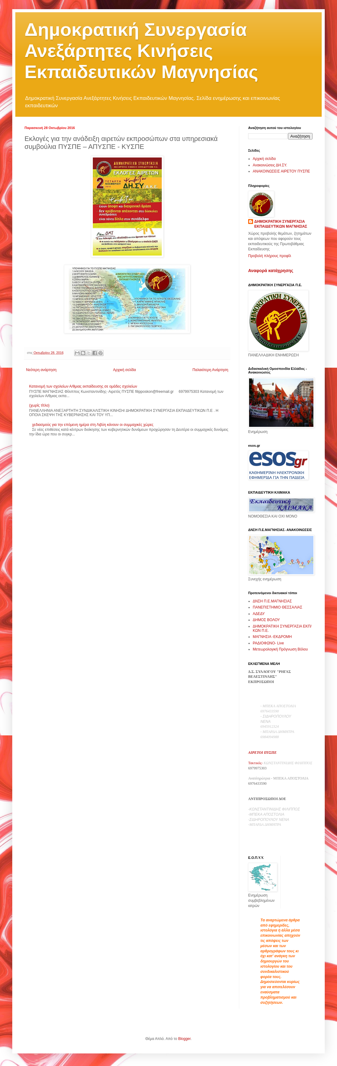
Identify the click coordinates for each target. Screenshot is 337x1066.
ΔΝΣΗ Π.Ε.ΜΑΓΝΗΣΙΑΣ (272, 601)
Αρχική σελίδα (124, 370)
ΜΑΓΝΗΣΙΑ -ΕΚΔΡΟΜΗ (272, 637)
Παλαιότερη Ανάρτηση (210, 370)
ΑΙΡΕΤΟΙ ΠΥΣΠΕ (262, 752)
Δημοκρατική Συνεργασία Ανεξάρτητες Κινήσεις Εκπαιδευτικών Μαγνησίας (141, 50)
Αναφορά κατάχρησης (270, 270)
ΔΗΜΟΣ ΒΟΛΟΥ (266, 620)
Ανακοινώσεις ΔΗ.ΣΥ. (270, 165)
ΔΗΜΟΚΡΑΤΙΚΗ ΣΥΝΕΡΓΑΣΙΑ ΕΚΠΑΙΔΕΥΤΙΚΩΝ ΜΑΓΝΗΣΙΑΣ (280, 224)
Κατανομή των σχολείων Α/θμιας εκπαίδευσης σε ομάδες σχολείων (83, 386)
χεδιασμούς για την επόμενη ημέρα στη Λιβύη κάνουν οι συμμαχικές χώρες (92, 425)
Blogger (184, 1039)
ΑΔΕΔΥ (259, 614)
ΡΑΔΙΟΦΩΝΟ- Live (268, 643)
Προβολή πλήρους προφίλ (269, 256)
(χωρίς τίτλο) (39, 405)
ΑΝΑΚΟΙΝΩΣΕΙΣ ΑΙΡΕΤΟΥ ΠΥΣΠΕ (281, 171)
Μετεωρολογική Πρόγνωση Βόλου (280, 649)
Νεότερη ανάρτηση (41, 370)
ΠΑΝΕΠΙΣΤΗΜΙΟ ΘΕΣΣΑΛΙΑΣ (277, 607)
